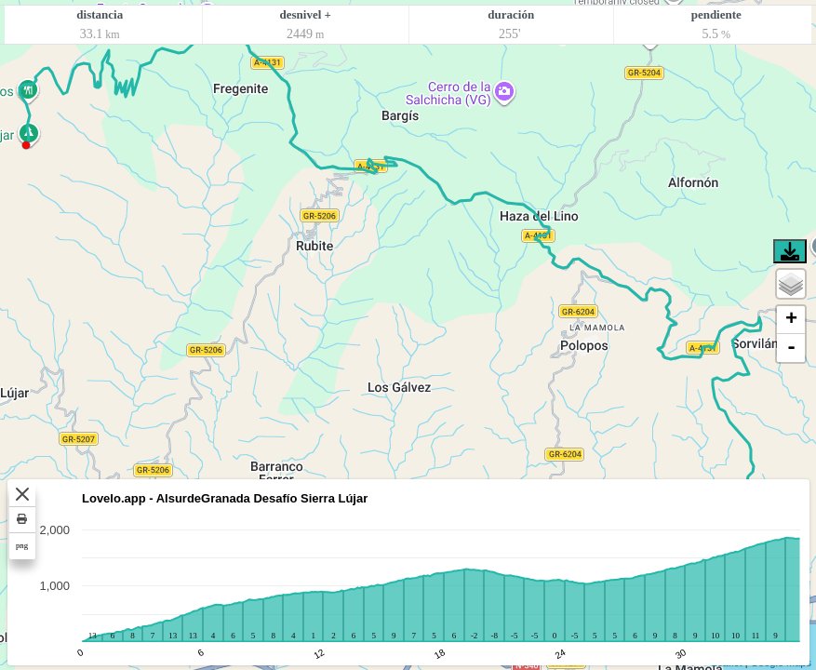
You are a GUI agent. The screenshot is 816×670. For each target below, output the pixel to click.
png (22, 545)
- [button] (791, 348)
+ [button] (791, 320)
